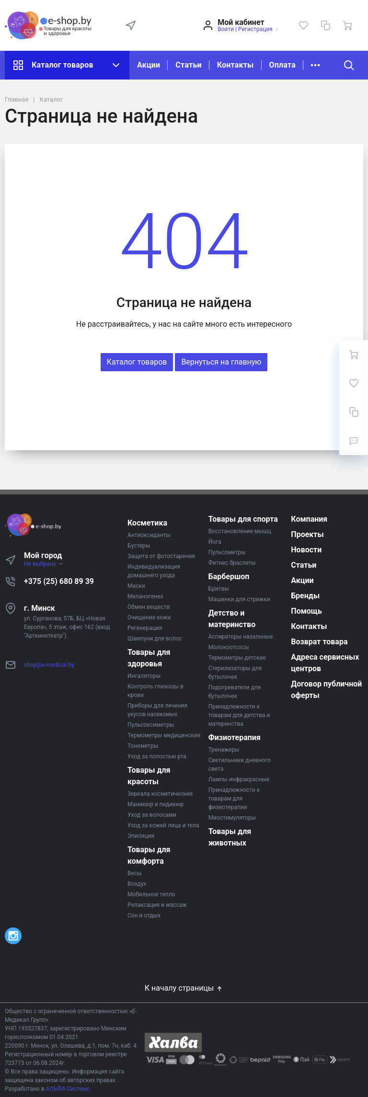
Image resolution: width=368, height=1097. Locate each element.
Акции (148, 64)
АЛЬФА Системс (67, 1089)
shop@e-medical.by (49, 665)
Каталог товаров (67, 65)
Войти (226, 29)
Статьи (188, 64)
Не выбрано (44, 563)
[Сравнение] (325, 25)
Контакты (235, 64)
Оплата (282, 64)
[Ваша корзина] (347, 25)
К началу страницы (184, 988)
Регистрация (255, 29)
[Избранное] (303, 25)
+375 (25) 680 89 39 (59, 581)
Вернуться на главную (221, 361)
